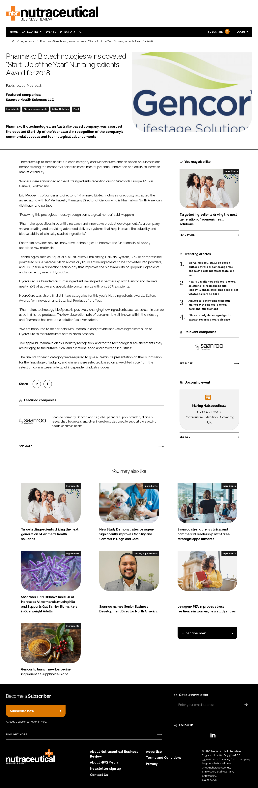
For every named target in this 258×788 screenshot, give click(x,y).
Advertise (154, 752)
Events (50, 31)
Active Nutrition (60, 109)
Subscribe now (194, 633)
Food (76, 109)
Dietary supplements (35, 109)
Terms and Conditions (164, 758)
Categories (30, 31)
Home (14, 31)
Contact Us (99, 775)
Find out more (16, 734)
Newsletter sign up (105, 769)
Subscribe (218, 32)
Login (241, 31)
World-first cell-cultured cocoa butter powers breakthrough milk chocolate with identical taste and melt (211, 269)
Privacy (152, 764)
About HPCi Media (104, 762)
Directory (67, 31)
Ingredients (12, 109)
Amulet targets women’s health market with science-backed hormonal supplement (209, 305)
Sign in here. (39, 721)
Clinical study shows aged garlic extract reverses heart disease (209, 318)
